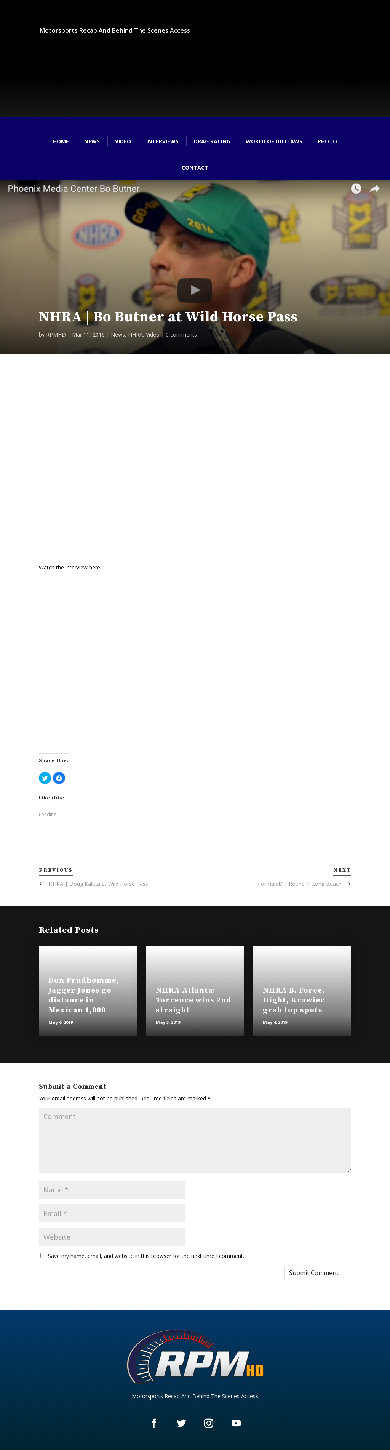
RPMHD (56, 334)
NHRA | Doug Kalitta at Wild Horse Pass (98, 883)
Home (61, 141)
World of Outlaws (274, 141)
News (92, 141)
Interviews (162, 141)
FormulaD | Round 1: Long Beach (300, 883)
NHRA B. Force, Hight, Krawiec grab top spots (294, 1000)
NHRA (135, 334)
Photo (327, 141)
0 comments (181, 334)
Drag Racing (212, 141)
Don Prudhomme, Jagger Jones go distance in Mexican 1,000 (83, 995)
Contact (195, 167)
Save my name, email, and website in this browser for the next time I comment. (146, 1255)
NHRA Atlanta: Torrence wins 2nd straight (194, 1000)
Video (123, 141)
